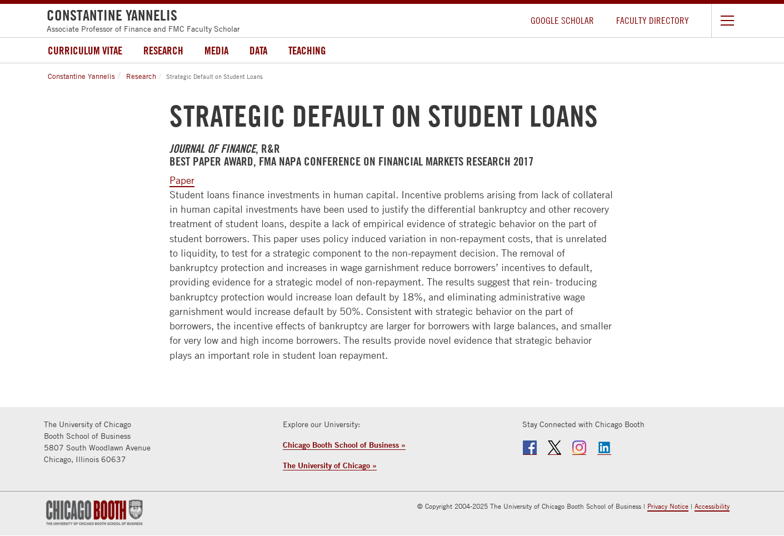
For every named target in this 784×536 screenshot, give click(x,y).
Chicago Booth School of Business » (344, 444)
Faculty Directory (652, 20)
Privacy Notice (667, 506)
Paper (181, 180)
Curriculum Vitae (85, 50)
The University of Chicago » (330, 465)
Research (163, 50)
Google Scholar (562, 20)
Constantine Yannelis (81, 76)
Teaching (307, 50)
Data (258, 50)
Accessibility (712, 506)
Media (216, 50)
